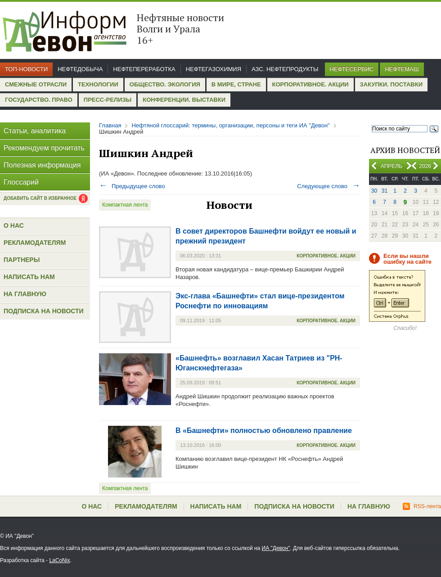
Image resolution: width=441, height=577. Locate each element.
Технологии (98, 84)
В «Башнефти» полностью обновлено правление (264, 430)
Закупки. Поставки (391, 84)
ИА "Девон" (276, 548)
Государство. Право (38, 99)
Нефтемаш (401, 69)
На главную (25, 294)
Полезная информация (42, 165)
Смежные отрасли (36, 84)
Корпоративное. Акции (310, 84)
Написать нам (29, 276)
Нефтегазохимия (213, 69)
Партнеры (22, 259)
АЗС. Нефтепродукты (285, 69)
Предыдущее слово (132, 186)
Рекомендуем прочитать (44, 148)
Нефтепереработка (144, 69)
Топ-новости (26, 69)
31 (384, 191)
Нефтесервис (352, 69)
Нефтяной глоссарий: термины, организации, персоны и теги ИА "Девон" (230, 125)
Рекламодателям (35, 242)
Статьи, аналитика (35, 131)
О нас (14, 225)
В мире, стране (236, 84)
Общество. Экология (165, 84)
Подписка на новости (44, 311)
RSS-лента (422, 506)
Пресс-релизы (107, 99)
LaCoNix (59, 560)
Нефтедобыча (80, 69)
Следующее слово (328, 186)
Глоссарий (21, 182)
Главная (110, 125)
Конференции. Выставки (184, 99)
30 (374, 191)
